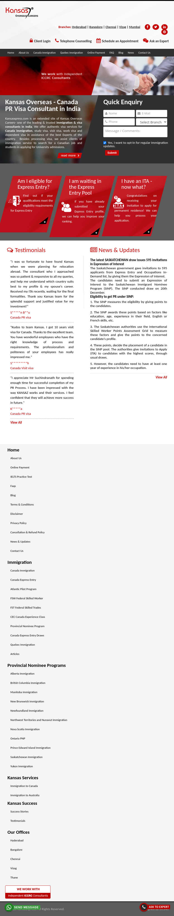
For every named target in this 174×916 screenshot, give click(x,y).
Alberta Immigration (22, 673)
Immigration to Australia (24, 795)
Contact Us (144, 52)
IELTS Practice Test (21, 476)
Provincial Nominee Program (27, 626)
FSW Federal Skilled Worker (26, 598)
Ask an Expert (159, 41)
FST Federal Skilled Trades (25, 607)
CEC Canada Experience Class (27, 616)
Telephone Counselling (76, 41)
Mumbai (134, 27)
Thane (14, 877)
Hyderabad (79, 27)
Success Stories (19, 811)
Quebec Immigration (71, 52)
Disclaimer (16, 513)
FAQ (111, 52)
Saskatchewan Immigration (26, 756)
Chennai (111, 27)
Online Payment (96, 52)
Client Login (42, 41)
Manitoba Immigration (23, 692)
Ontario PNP (17, 738)
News (131, 52)
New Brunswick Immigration (27, 701)
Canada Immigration (44, 52)
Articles (14, 653)
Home (10, 52)
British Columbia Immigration (27, 682)
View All (161, 377)
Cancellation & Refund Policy (27, 532)
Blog (120, 52)
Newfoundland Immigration (26, 710)
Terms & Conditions (22, 504)
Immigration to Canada (24, 785)
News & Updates (20, 541)
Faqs (13, 485)
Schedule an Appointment (120, 41)
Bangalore (95, 27)
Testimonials (17, 820)
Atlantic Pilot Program (23, 589)
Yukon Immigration (21, 766)
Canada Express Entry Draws (27, 635)
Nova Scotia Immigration (25, 729)
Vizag (122, 27)
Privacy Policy (18, 523)
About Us (24, 52)
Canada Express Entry (23, 579)
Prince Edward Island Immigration (30, 747)
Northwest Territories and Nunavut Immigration (38, 719)
